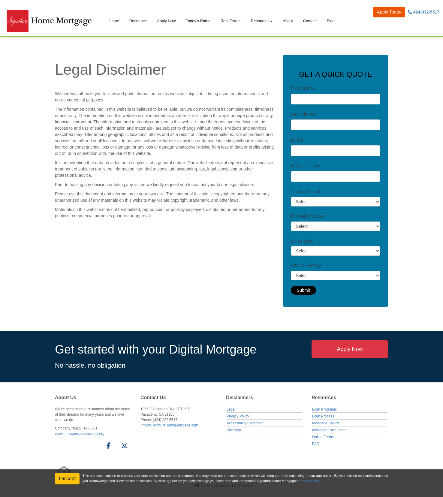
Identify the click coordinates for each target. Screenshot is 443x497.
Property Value (308, 216)
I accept (67, 478)
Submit (303, 290)
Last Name (304, 114)
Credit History (307, 265)
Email (298, 140)
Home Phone (307, 166)
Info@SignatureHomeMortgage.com (169, 425)
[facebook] (106, 446)
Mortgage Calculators (329, 430)
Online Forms (323, 437)
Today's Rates (198, 21)
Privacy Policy (238, 416)
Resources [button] (260, 21)
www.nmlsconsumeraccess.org (79, 434)
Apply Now (166, 21)
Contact (310, 21)
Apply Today (389, 11)
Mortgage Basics (325, 423)
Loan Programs (324, 409)
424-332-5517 (423, 12)
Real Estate (231, 21)
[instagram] (123, 446)
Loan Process (323, 416)
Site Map (234, 430)
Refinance (138, 21)
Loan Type (304, 241)
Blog (331, 21)
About (288, 21)
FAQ (315, 444)
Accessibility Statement (245, 423)
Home (114, 21)
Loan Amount (307, 191)
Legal (231, 409)
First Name (304, 88)
